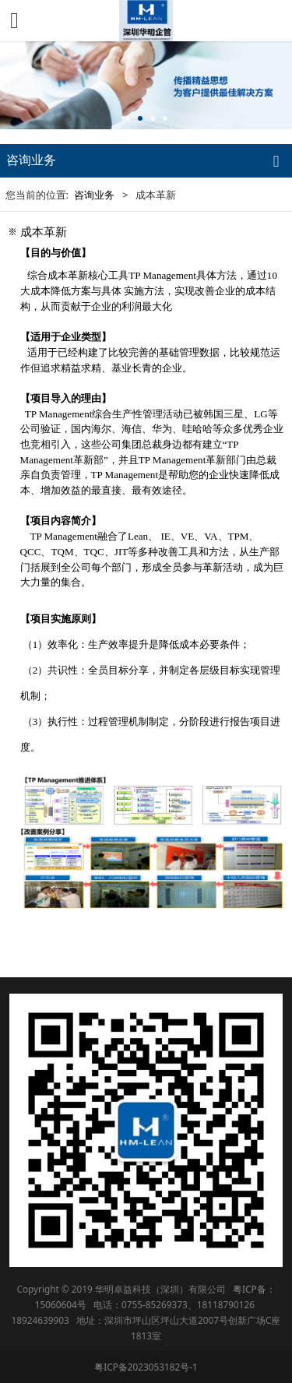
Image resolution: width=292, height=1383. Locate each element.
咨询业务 (94, 195)
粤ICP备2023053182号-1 (146, 1366)
